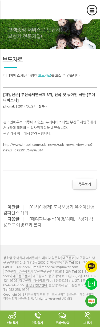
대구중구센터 (22, 276)
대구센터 (68, 258)
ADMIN (67, 298)
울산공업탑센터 (36, 285)
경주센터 (25, 280)
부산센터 (10, 271)
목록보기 (84, 184)
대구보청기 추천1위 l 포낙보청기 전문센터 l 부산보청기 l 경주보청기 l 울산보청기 (35, 17)
